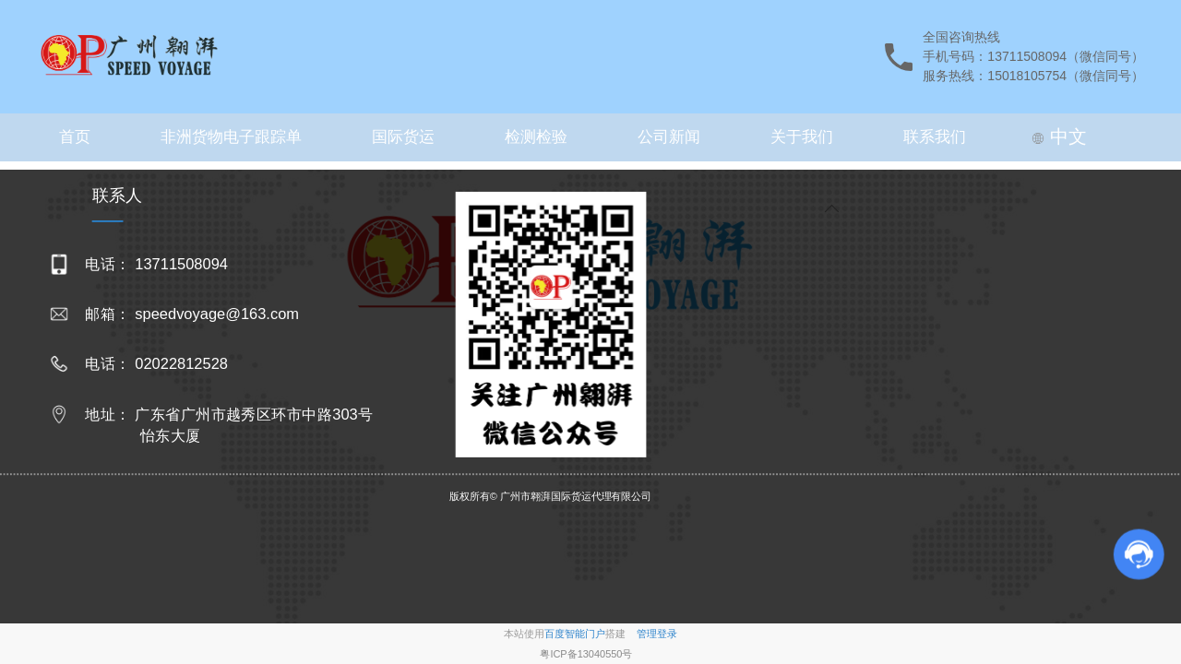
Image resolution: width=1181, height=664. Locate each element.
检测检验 (536, 137)
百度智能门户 (574, 634)
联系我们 (934, 137)
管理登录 (657, 634)
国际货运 (403, 137)
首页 (74, 137)
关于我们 (801, 137)
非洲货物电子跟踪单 (231, 137)
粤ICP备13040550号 (586, 654)
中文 (1059, 136)
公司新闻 (669, 137)
